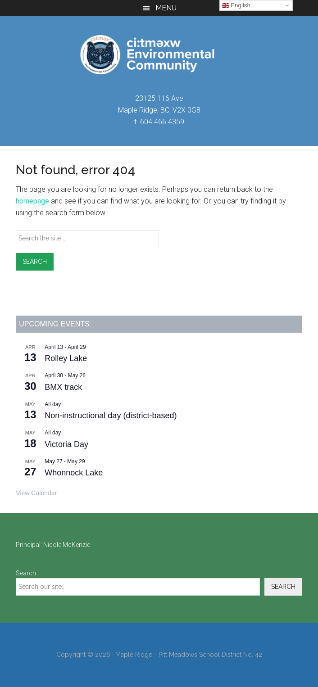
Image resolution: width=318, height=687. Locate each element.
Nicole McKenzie (66, 544)
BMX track (63, 387)
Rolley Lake (66, 358)
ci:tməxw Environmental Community (159, 54)
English (236, 5)
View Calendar (36, 493)
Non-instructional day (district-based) (111, 415)
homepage (32, 201)
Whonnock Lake (74, 472)
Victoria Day (66, 444)
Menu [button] (166, 8)
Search (26, 573)
